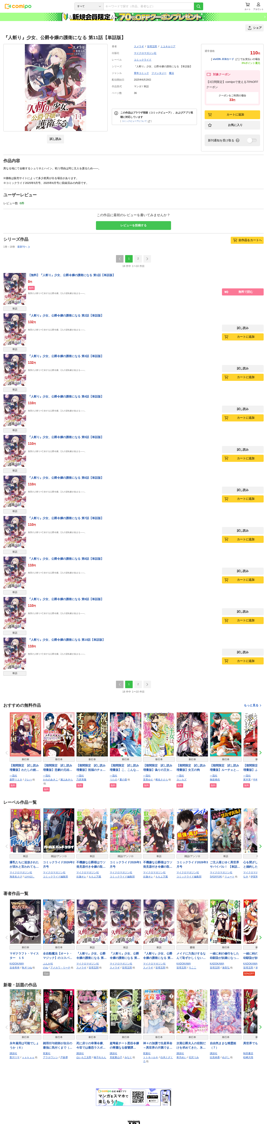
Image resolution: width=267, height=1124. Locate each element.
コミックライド (142, 59)
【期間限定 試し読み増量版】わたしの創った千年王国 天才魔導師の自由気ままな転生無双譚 (24, 768)
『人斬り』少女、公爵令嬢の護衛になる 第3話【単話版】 (66, 356)
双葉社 (46, 1053)
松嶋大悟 (248, 1057)
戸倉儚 (64, 1057)
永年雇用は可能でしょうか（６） (24, 1045)
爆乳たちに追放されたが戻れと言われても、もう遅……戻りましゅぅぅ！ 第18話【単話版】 (24, 865)
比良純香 (215, 1057)
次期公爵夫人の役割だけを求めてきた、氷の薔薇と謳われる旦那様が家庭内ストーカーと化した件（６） (191, 1046)
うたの (113, 779)
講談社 (13, 1053)
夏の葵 (123, 779)
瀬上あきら (66, 779)
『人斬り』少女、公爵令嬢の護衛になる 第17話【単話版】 (158, 956)
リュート (229, 876)
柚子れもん (100, 1057)
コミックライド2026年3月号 (192, 864)
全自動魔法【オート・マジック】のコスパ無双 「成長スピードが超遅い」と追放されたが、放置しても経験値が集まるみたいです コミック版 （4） (58, 956)
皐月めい (181, 1057)
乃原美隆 (81, 779)
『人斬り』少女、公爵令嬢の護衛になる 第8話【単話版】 (66, 558)
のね (45, 967)
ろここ (192, 967)
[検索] (198, 6)
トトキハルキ (150, 1057)
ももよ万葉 (95, 876)
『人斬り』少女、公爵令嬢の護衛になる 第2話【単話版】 (66, 315)
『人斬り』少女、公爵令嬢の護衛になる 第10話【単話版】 (66, 639)
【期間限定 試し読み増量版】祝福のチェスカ (91, 768)
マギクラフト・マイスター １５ (24, 956)
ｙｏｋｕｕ (28, 1057)
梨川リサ (15, 1057)
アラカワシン (50, 1057)
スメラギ (139, 46)
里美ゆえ (148, 779)
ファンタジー (158, 73)
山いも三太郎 (83, 1057)
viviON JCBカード (225, 59)
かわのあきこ (50, 779)
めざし (226, 1057)
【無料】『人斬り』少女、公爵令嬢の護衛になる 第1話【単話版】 (71, 275)
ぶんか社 (48, 963)
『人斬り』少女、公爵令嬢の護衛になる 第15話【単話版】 (91, 956)
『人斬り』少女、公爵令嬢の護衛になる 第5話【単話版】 (66, 437)
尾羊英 (247, 779)
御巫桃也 (215, 779)
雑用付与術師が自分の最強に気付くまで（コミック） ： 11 (57, 1046)
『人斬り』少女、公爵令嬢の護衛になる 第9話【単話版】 (66, 599)
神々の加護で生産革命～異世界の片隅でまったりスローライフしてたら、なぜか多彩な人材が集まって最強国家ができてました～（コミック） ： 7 (157, 1046)
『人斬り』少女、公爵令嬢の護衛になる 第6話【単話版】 (66, 477)
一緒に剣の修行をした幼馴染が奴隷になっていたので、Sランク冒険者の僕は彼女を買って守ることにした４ (225, 956)
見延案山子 (116, 1057)
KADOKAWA (17, 963)
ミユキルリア (167, 46)
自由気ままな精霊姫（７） (223, 1045)
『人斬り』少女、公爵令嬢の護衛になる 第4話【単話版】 (66, 396)
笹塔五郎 (152, 46)
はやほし (29, 876)
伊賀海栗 (256, 876)
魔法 (171, 73)
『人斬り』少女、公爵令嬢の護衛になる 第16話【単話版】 (125, 956)
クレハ (28, 779)
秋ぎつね (27, 967)
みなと (128, 1057)
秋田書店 (248, 1053)
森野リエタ (16, 779)
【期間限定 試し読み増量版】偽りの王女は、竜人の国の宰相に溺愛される (157, 768)
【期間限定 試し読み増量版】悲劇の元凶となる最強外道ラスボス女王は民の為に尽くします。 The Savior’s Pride (57, 768)
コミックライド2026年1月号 (125, 864)
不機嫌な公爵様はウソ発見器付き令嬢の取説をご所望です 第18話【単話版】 (157, 865)
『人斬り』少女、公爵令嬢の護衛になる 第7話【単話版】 (66, 518)
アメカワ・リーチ (60, 967)
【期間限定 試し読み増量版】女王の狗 (191, 767)
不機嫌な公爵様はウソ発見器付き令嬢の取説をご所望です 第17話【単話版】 (91, 865)
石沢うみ (194, 1057)
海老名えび (16, 876)
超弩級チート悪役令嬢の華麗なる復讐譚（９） (124, 1046)
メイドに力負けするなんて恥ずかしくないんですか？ (191, 956)
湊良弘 (226, 967)
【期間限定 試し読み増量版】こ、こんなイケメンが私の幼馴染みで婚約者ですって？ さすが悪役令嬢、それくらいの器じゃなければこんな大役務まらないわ (125, 768)
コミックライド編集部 (55, 876)
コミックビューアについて (136, 121)
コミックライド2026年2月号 (58, 864)
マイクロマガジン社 (145, 53)
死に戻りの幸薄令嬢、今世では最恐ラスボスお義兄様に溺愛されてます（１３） (91, 1046)
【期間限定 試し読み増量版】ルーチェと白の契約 (224, 768)
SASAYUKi (216, 876)
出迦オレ (81, 876)
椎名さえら (161, 779)
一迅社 (13, 775)
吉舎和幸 (15, 967)
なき (245, 876)
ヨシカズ (181, 779)
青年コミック (141, 73)
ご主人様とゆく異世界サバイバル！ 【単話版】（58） (224, 865)
